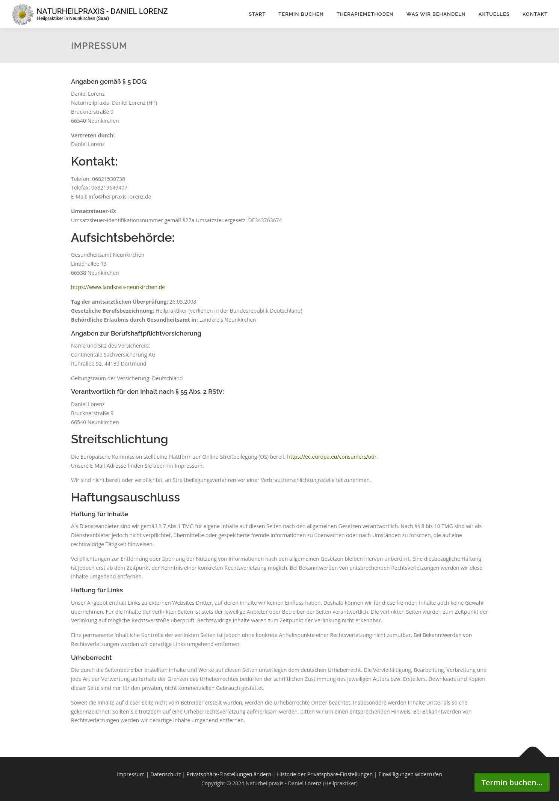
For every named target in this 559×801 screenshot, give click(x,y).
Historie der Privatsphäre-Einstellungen (325, 774)
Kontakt (535, 14)
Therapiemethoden (365, 14)
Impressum (131, 774)
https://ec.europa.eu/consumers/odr (331, 456)
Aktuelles (494, 14)
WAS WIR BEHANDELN (436, 14)
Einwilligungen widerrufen (410, 774)
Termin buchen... (512, 782)
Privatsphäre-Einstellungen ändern (229, 774)
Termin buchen (300, 14)
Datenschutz (165, 774)
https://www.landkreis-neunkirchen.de (118, 287)
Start (257, 14)
